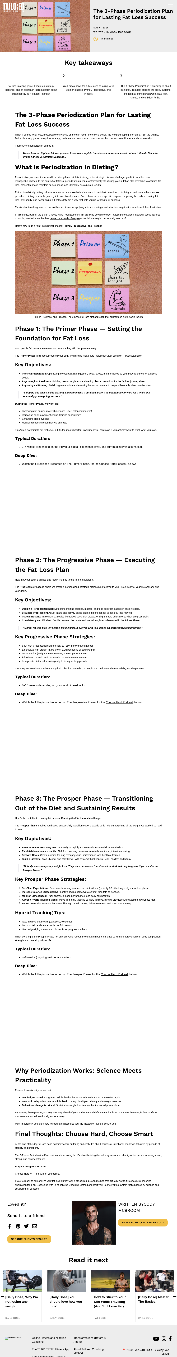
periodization (36, 145)
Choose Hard (22, 1173)
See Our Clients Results (29, 1239)
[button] (2, 1313)
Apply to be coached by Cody (143, 1222)
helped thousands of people (65, 218)
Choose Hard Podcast (61, 214)
